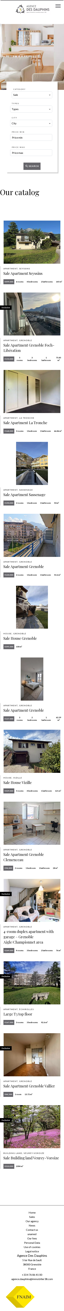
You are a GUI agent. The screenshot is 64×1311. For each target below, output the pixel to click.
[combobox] (32, 94)
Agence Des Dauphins (32, 1255)
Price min (18, 132)
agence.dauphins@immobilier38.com (32, 1279)
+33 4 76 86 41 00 (32, 1274)
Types (15, 103)
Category (19, 89)
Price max (18, 147)
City (14, 118)
